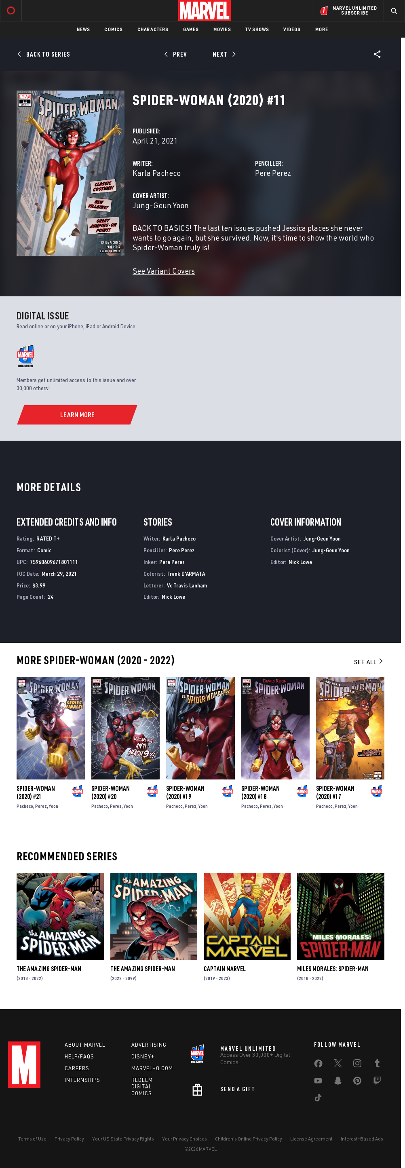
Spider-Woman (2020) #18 (260, 792)
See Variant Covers (164, 270)
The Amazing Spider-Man (49, 969)
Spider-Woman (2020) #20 (110, 792)
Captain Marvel (225, 969)
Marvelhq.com (152, 1068)
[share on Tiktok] (318, 1099)
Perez (41, 806)
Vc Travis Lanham (187, 585)
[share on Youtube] (318, 1082)
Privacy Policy (69, 1139)
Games (191, 29)
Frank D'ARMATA (186, 573)
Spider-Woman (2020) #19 (185, 792)
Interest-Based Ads (362, 1139)
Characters (153, 29)
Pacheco (25, 806)
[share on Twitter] (338, 1065)
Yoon (53, 806)
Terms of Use (32, 1139)
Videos (291, 29)
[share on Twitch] (377, 1082)
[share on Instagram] (357, 1065)
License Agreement (311, 1139)
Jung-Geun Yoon (161, 205)
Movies (222, 29)
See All (369, 662)
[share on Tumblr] (377, 1065)
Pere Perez (273, 172)
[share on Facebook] (318, 1065)
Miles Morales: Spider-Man (333, 969)
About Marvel (85, 1044)
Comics (113, 29)
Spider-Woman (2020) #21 (36, 792)
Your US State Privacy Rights (123, 1139)
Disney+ (142, 1056)
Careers (77, 1068)
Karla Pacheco (157, 172)
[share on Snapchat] (338, 1082)
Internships (82, 1080)
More (322, 29)
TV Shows (257, 29)
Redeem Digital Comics (142, 1087)
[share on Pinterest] (357, 1082)
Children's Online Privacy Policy (248, 1139)
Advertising (149, 1044)
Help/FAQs (79, 1056)
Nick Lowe (173, 596)
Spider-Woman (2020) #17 (335, 792)
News (83, 29)
